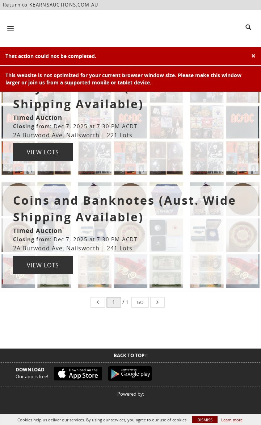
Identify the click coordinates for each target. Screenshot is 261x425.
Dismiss (204, 419)
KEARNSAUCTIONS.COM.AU (63, 4)
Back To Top (130, 355)
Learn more (232, 419)
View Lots (43, 152)
